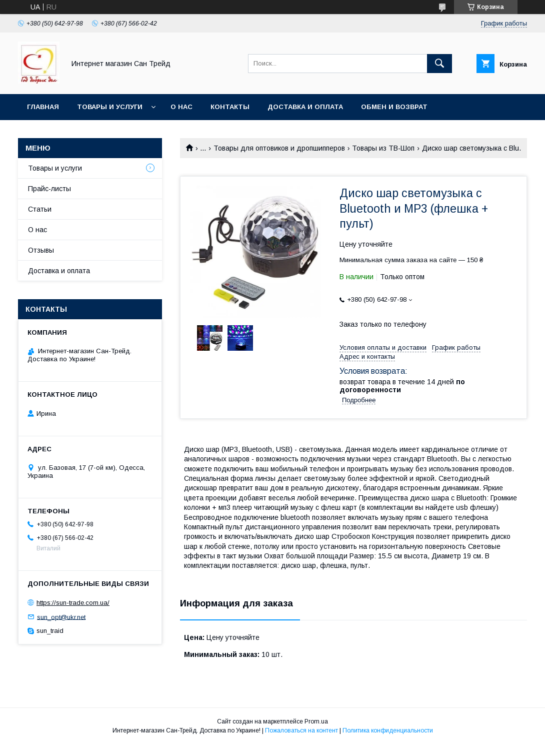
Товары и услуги (109, 107)
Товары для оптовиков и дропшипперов (279, 148)
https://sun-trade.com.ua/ (73, 602)
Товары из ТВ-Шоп (383, 148)
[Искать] (439, 63)
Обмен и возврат (394, 107)
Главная (43, 107)
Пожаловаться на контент (301, 730)
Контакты (230, 107)
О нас (181, 107)
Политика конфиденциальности (387, 730)
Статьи (40, 209)
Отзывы (41, 250)
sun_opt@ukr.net (61, 616)
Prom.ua (316, 721)
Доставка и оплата (305, 107)
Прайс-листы (49, 189)
